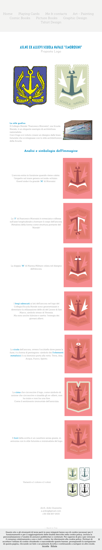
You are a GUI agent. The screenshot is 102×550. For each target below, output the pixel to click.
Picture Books (46, 18)
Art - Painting (83, 14)
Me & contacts (56, 14)
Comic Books (20, 18)
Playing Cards (29, 14)
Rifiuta (54, 546)
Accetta (45, 546)
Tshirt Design (51, 22)
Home (8, 14)
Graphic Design (75, 18)
